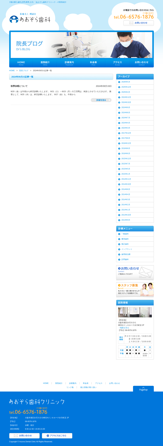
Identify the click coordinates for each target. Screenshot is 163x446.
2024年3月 (125, 128)
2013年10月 (126, 215)
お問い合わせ (114, 383)
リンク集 (70, 387)
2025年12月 (126, 87)
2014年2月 (125, 205)
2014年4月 (125, 194)
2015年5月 (125, 169)
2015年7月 (125, 164)
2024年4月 (125, 123)
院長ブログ (23, 71)
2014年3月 (125, 199)
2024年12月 (126, 97)
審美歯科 (125, 239)
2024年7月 (125, 118)
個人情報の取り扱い (88, 387)
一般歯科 (125, 234)
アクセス (98, 383)
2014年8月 (125, 189)
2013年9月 (125, 220)
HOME (12, 71)
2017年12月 (126, 133)
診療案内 (72, 383)
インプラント (126, 249)
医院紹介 (59, 383)
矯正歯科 (125, 244)
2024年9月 (125, 107)
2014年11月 (126, 179)
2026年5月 (125, 82)
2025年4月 (125, 92)
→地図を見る (123, 328)
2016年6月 (125, 153)
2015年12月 (126, 159)
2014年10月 (126, 184)
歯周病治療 (125, 254)
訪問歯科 (125, 259)
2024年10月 (126, 102)
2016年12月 (126, 143)
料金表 (85, 383)
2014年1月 (125, 210)
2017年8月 (125, 138)
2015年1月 (125, 174)
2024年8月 (125, 113)
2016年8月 (125, 148)
